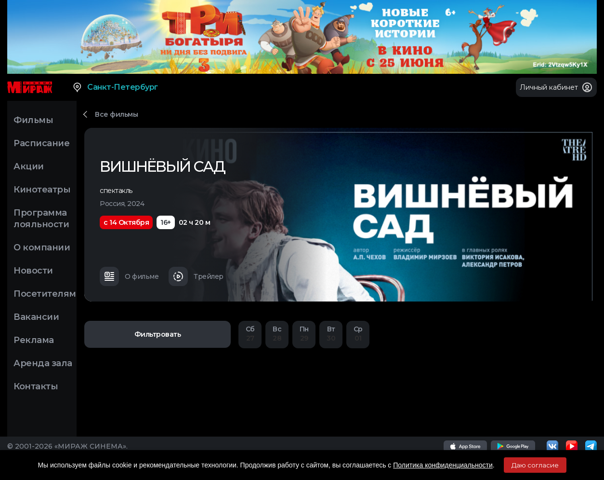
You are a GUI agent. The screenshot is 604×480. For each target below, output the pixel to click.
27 (250, 334)
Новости (33, 270)
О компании (41, 247)
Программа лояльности (41, 218)
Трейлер (196, 276)
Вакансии (36, 317)
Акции (28, 166)
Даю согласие (535, 465)
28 (277, 334)
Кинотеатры (41, 189)
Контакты (35, 386)
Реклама (33, 340)
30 (331, 334)
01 (358, 334)
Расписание (41, 143)
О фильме (129, 276)
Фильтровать (157, 334)
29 (304, 334)
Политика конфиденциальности (443, 465)
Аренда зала (42, 363)
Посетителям (44, 293)
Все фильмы (116, 114)
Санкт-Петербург (115, 87)
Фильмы (33, 120)
